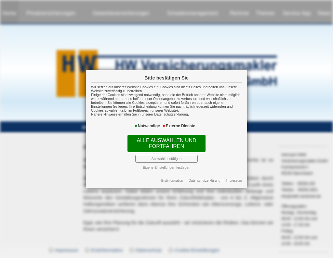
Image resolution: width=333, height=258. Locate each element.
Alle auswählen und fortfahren (166, 143)
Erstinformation (172, 180)
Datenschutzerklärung (204, 180)
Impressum (234, 180)
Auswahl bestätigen (166, 159)
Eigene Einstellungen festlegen (166, 167)
